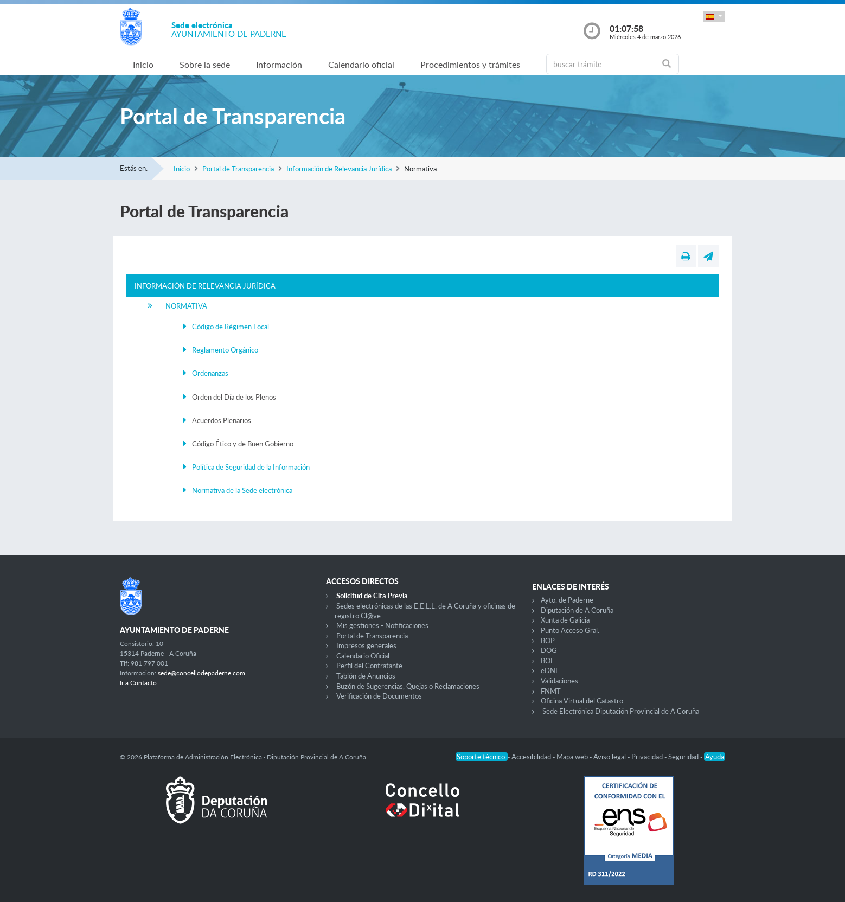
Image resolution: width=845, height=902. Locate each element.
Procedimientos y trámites (470, 64)
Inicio (143, 64)
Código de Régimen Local (230, 326)
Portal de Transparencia (238, 168)
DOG (549, 650)
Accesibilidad (532, 756)
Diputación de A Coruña (577, 610)
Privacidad (647, 756)
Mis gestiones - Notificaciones (382, 625)
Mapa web (573, 756)
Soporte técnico (482, 756)
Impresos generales (366, 645)
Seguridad (684, 756)
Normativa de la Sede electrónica (242, 490)
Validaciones (559, 680)
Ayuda (714, 756)
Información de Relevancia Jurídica (339, 168)
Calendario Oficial (362, 655)
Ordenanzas (210, 373)
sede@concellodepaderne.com (201, 673)
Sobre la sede (205, 64)
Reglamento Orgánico (225, 350)
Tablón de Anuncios (365, 675)
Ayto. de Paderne (567, 600)
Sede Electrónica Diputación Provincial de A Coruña (620, 711)
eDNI (549, 670)
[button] (714, 16)
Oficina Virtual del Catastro (582, 700)
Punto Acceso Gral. (570, 630)
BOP (548, 640)
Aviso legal (610, 756)
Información (279, 64)
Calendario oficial (361, 64)
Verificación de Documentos (379, 696)
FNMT (551, 691)
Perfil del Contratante (369, 665)
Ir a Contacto (138, 683)
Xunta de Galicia (565, 620)
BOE (548, 660)
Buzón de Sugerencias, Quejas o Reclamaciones (407, 686)
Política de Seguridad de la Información (251, 467)
